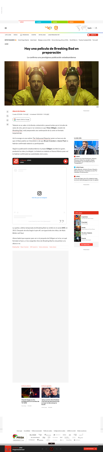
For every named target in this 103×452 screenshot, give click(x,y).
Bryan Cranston (25, 247)
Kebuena (79, 437)
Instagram (41, 413)
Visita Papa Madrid (23, 40)
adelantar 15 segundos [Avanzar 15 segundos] (57, 449)
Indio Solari (33, 40)
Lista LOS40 (8, 35)
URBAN (71, 22)
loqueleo (69, 439)
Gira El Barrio (73, 40)
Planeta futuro (73, 437)
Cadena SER (64, 435)
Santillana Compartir (57, 435)
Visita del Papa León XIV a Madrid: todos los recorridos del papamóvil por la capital (86, 179)
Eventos (34, 35)
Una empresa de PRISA (18, 436)
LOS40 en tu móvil (71, 431)
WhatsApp (7, 120)
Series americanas (43, 247)
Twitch (58, 413)
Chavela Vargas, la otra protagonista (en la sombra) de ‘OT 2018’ (30, 401)
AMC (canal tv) (33, 247)
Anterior (42, 449)
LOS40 (22, 22)
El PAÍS (33, 435)
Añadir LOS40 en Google (22, 119)
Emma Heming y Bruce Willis (60, 40)
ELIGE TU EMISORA (89, 448)
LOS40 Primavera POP (53, 35)
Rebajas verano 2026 (44, 40)
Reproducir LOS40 (65, 161)
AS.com (69, 435)
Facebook (7, 111)
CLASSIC (38, 22)
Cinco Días (55, 437)
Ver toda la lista (85, 244)
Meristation (76, 439)
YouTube (48, 413)
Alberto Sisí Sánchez (18, 111)
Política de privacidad (37, 431)
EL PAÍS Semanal (67, 437)
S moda (62, 439)
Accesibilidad (27, 431)
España (89, 28)
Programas (26, 35)
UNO (44, 437)
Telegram (7, 124)
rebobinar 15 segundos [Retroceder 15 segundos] (46, 449)
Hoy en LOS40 (42, 35)
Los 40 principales (41, 435)
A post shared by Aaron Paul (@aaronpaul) (39, 221)
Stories (61, 413)
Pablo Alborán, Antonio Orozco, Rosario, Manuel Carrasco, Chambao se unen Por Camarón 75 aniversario (85, 170)
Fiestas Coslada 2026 (85, 40)
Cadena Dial (61, 437)
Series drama (52, 247)
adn (74, 435)
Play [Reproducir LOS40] (51, 449)
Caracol (80, 435)
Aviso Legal (19, 431)
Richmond (32, 439)
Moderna (40, 439)
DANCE (55, 22)
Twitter (7, 115)
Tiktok (45, 413)
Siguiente (61, 449)
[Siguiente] (97, 40)
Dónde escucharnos (81, 431)
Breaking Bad (15, 247)
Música (15, 35)
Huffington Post (35, 437)
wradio (49, 437)
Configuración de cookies (59, 431)
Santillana (48, 435)
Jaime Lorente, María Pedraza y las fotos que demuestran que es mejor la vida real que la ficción (50, 402)
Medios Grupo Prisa (18, 440)
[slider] (51, 445)
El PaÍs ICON (55, 439)
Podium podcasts (48, 439)
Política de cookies (47, 431)
